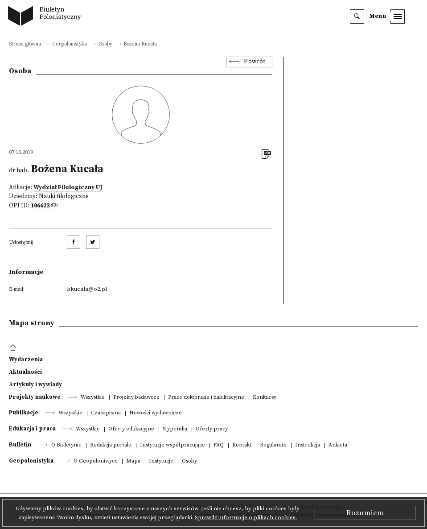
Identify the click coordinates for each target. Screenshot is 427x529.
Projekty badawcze (136, 397)
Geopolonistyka (31, 460)
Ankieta (337, 445)
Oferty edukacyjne (131, 429)
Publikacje (23, 412)
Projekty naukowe (35, 397)
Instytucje (161, 461)
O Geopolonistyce (96, 461)
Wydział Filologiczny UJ (68, 187)
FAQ (219, 445)
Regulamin (273, 445)
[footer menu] (14, 347)
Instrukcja (307, 445)
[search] (357, 16)
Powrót (254, 62)
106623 (40, 206)
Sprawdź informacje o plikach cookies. (246, 517)
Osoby (105, 44)
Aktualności (25, 372)
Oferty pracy (212, 429)
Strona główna (25, 44)
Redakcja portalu (110, 445)
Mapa (133, 461)
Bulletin (20, 444)
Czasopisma (106, 413)
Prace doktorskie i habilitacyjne (206, 397)
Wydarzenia (26, 359)
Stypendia (175, 429)
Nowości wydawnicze (155, 413)
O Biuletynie (66, 445)
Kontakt (241, 445)
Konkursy (264, 397)
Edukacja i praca (32, 428)
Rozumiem (365, 512)
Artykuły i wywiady (35, 384)
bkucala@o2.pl (87, 289)
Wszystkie (93, 397)
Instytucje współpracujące (172, 445)
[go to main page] (46, 17)
